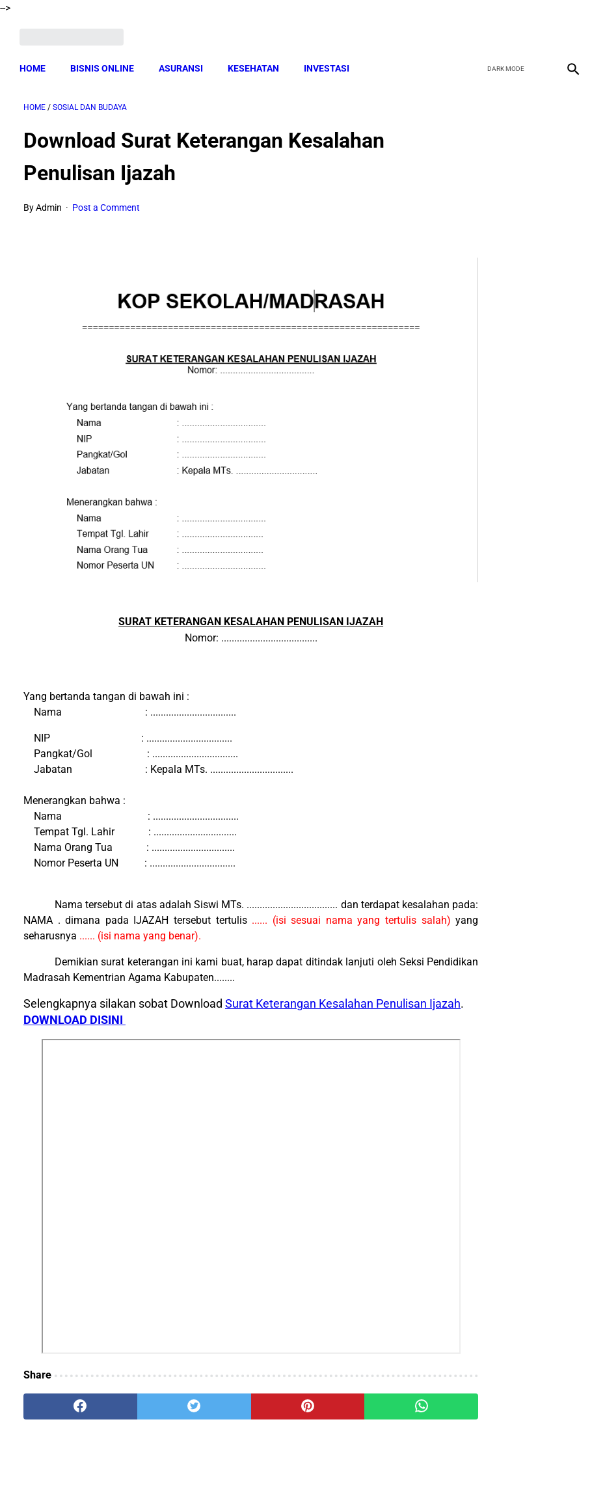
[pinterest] (255, 1341)
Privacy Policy (234, 1460)
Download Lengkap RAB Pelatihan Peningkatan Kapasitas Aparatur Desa (509, 1095)
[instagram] (568, 30)
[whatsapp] (347, 1341)
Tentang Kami (472, 1460)
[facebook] (476, 30)
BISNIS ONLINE (106, 58)
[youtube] (537, 30)
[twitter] (506, 30)
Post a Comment (106, 201)
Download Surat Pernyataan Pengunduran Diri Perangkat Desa (511, 838)
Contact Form (403, 1460)
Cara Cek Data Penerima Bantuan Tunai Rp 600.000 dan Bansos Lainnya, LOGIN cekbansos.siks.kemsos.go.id (521, 967)
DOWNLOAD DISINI (165, 953)
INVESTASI (330, 58)
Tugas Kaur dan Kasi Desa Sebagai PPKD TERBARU (499, 487)
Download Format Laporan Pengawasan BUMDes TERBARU (502, 727)
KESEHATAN (257, 58)
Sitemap (345, 1460)
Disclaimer (295, 1460)
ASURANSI (185, 58)
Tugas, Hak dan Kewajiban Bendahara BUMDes (502, 375)
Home (36, 58)
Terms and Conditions (149, 1460)
